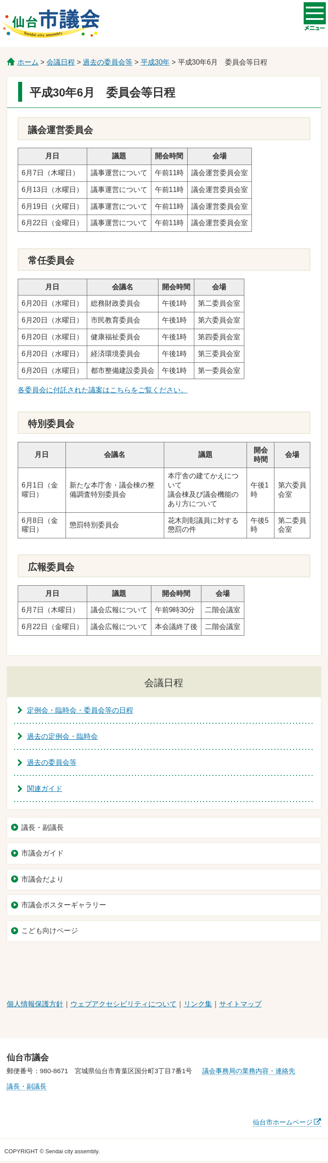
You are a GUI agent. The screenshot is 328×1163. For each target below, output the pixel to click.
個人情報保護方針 (35, 1004)
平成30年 (155, 62)
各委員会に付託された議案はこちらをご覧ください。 (103, 390)
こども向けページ (49, 930)
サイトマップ (240, 1004)
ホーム (28, 62)
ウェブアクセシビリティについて (123, 1004)
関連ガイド (44, 788)
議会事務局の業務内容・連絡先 (248, 1071)
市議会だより (42, 879)
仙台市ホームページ (283, 1122)
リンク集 (198, 1004)
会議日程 (60, 62)
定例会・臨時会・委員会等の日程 (80, 710)
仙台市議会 (50, 23)
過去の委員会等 (107, 62)
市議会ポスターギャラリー (63, 905)
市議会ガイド (42, 853)
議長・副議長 (42, 827)
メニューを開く (315, 12)
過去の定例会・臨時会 (62, 736)
